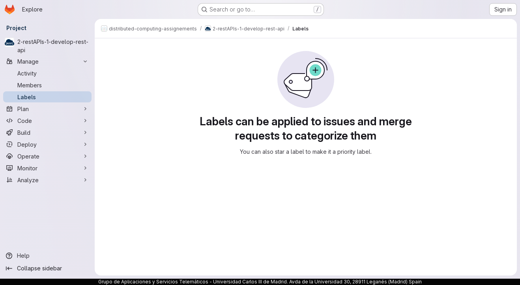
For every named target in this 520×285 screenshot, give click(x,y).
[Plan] (47, 108)
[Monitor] (47, 168)
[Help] (47, 255)
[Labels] (47, 96)
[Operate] (47, 156)
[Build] (47, 132)
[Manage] (47, 61)
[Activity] (47, 73)
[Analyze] (47, 179)
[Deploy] (47, 144)
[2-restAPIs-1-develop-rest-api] (47, 46)
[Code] (47, 120)
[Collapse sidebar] (47, 268)
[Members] (47, 85)
